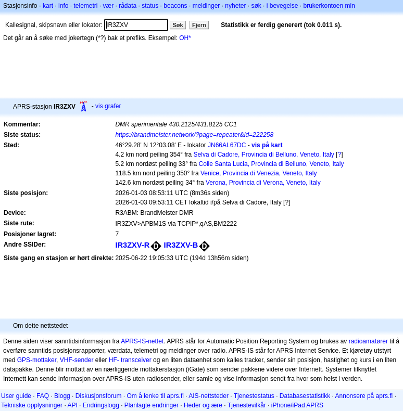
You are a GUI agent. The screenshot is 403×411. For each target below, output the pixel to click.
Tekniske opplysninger (31, 405)
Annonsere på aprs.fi (364, 396)
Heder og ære (203, 405)
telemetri (85, 5)
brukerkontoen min (329, 5)
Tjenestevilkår (247, 405)
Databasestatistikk (305, 396)
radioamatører (368, 341)
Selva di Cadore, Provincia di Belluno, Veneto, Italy (264, 154)
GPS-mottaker (36, 360)
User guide (16, 396)
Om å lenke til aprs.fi (155, 396)
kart (48, 5)
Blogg (62, 396)
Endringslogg (101, 405)
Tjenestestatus (254, 396)
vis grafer (108, 106)
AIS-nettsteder (208, 396)
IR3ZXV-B (181, 245)
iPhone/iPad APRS (297, 405)
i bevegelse (282, 5)
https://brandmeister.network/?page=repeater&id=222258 (194, 134)
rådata (127, 5)
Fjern (199, 25)
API (72, 405)
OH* (185, 38)
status (150, 5)
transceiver (136, 360)
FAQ (42, 396)
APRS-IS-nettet (142, 341)
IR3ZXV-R (132, 245)
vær (108, 5)
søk (256, 5)
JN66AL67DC (227, 145)
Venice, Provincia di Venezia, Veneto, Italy (258, 173)
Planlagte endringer (151, 405)
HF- (114, 360)
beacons (175, 5)
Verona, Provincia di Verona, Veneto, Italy (263, 182)
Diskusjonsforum (98, 396)
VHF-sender (77, 360)
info (63, 5)
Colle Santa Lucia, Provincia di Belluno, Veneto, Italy (271, 164)
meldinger (206, 5)
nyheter (235, 5)
